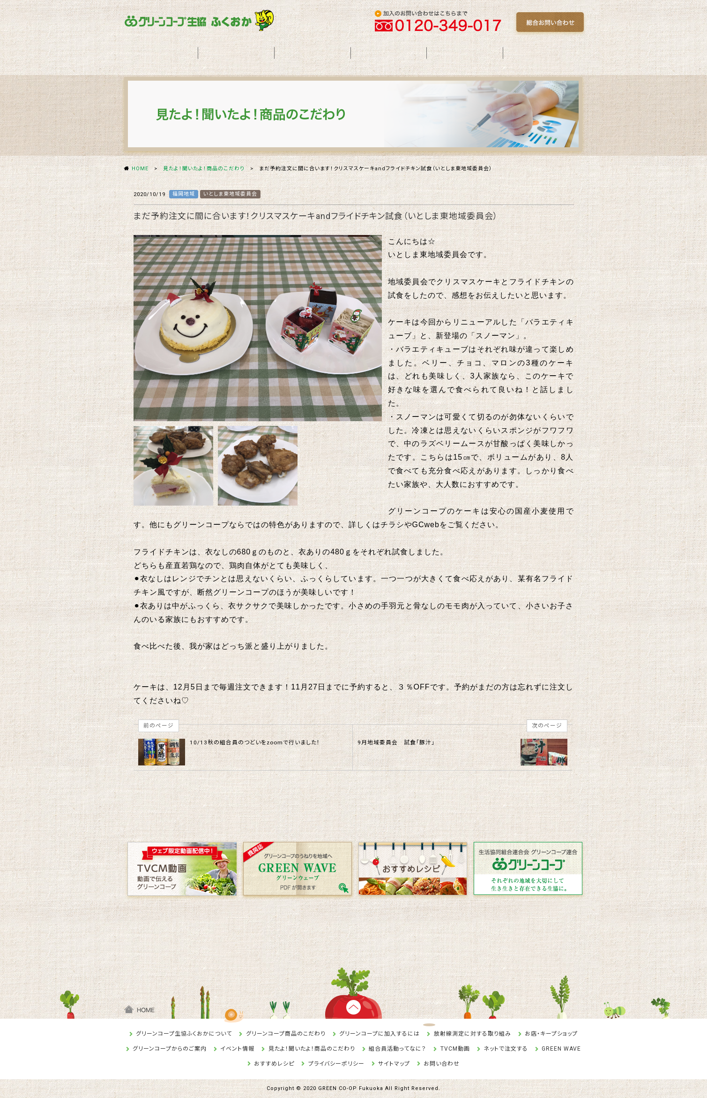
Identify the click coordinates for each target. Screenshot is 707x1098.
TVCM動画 (455, 1048)
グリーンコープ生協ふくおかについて (184, 1033)
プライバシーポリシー (336, 1063)
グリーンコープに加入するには (379, 1033)
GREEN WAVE (561, 1048)
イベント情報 (237, 1048)
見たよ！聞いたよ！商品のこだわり (204, 169)
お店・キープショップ (551, 1033)
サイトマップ (394, 1063)
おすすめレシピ (274, 1063)
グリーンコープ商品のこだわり (286, 1033)
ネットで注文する (506, 1048)
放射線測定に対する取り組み (472, 1033)
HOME (140, 169)
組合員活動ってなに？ (397, 1048)
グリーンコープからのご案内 (170, 1048)
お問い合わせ (442, 1063)
